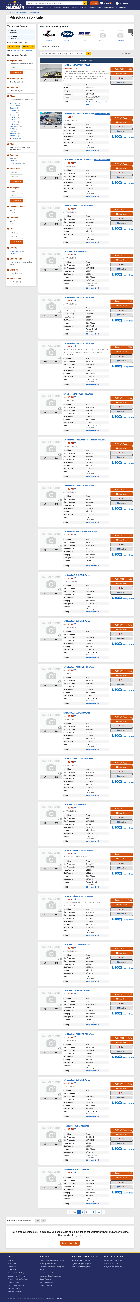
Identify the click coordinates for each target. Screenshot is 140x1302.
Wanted (66, 8)
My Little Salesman (15, 5)
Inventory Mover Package (17, 1276)
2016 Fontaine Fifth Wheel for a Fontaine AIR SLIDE (84, 440)
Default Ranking (51, 53)
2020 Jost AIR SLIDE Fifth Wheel (77, 621)
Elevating (14, 115)
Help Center (12, 1264)
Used (14, 161)
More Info (121, 82)
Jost (13, 129)
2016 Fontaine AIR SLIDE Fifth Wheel (78, 343)
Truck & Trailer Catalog (111, 1264)
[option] (49, 35)
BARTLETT (15, 106)
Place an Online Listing (16, 1273)
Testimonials (12, 1270)
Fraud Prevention (14, 1288)
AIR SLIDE (16, 103)
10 (46, 362)
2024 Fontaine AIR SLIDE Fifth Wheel (78, 113)
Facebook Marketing (47, 1285)
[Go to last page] (103, 1212)
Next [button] (130, 31)
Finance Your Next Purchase (18, 1279)
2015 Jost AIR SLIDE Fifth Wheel (77, 804)
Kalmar (13, 131)
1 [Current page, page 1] (79, 1212)
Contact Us (12, 1267)
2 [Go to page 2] (82, 1212)
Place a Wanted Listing (16, 1285)
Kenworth (15, 133)
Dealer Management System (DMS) (52, 1260)
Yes (37, 1220)
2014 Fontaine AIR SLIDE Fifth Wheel (78, 297)
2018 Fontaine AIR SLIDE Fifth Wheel (78, 1034)
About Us (11, 1260)
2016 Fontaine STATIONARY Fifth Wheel (80, 531)
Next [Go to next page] (98, 1212)
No (13, 212)
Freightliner (15, 122)
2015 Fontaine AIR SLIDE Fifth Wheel (78, 667)
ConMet (14, 112)
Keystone (14, 136)
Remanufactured (17, 163)
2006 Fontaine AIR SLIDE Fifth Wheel (78, 485)
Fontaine (15, 117)
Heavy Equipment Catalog (113, 1267)
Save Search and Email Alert (22, 50)
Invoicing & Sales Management (50, 1276)
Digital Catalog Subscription (81, 1264)
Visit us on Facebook (15, 1291)
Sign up (94, 3)
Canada (15, 253)
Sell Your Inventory (46, 1282)
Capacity (14, 108)
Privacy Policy (49, 1298)
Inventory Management (48, 1264)
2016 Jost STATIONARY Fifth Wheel (78, 159)
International (16, 126)
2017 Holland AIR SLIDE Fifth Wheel (78, 759)
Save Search (14, 47)
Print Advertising (13, 1282)
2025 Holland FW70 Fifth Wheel (76, 65)
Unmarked (120, 34)
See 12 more (15, 139)
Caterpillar (14, 110)
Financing (84, 8)
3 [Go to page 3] (86, 1212)
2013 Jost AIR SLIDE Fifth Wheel (77, 944)
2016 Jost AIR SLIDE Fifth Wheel (77, 575)
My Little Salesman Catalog (113, 1260)
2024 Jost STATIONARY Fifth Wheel (78, 990)
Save (121, 78)
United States (17, 251)
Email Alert (28, 47)
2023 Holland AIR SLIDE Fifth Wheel (78, 205)
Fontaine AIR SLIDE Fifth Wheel (76, 1126)
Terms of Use (60, 1298)
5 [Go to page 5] (93, 1212)
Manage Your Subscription (81, 1267)
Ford (13, 119)
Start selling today (70, 1243)
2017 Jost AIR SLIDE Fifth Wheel (77, 251)
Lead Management (46, 1273)
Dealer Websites (45, 1279)
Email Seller (121, 73)
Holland (14, 124)
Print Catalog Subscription (81, 1260)
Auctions (74, 8)
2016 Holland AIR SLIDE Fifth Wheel (78, 394)
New (13, 158)
